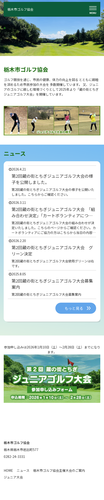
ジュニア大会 (13, 477)
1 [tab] (5, 28)
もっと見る (78, 308)
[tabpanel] (52, 28)
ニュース (23, 470)
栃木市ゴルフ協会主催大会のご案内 (59, 470)
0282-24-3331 (14, 456)
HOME (8, 470)
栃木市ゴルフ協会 (17, 442)
